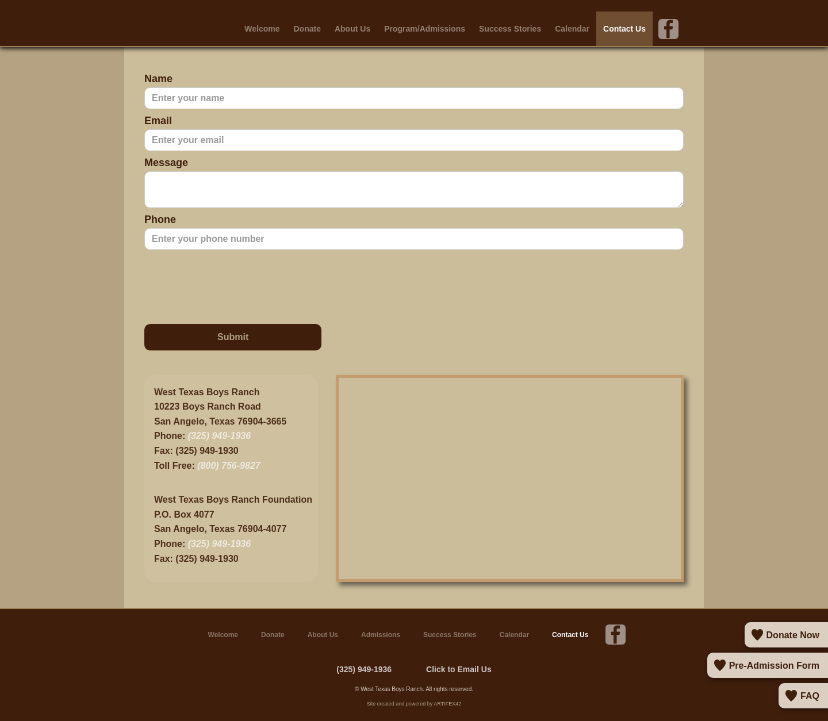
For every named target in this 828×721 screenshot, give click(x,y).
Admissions (380, 635)
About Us (352, 28)
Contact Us (624, 28)
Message (166, 162)
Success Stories (510, 28)
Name (158, 78)
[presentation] (231, 284)
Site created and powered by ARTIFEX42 (414, 704)
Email (158, 120)
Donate (307, 28)
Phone (160, 219)
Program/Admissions (424, 28)
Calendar (572, 28)
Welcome (261, 28)
